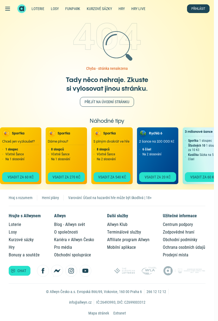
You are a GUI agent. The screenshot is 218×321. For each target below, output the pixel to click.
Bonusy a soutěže (24, 254)
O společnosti (66, 232)
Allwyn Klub (117, 224)
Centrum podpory (178, 224)
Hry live (138, 9)
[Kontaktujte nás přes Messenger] (57, 271)
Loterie (38, 9)
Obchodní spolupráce (72, 254)
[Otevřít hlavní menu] (7, 8)
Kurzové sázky (99, 9)
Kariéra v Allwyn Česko (74, 239)
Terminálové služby (124, 232)
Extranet (119, 313)
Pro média (63, 247)
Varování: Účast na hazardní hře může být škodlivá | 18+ (110, 198)
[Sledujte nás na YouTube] (85, 271)
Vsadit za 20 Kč (158, 177)
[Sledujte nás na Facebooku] (43, 271)
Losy (55, 9)
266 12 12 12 (156, 291)
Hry (122, 9)
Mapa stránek (98, 313)
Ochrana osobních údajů (184, 247)
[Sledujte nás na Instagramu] (71, 271)
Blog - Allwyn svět (69, 224)
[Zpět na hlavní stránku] (21, 8)
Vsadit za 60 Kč (21, 177)
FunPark (72, 9)
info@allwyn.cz (80, 302)
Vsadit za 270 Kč (66, 177)
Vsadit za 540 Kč (112, 177)
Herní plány (50, 198)
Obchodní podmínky (180, 239)
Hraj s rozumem (21, 198)
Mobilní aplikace (121, 247)
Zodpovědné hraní (178, 232)
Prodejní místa (175, 254)
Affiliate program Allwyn (128, 239)
